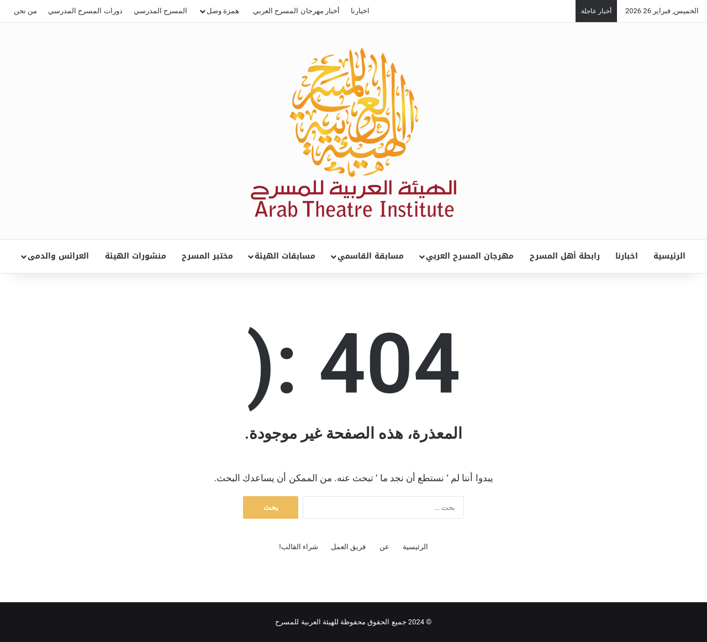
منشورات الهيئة (135, 256)
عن (384, 547)
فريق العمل (348, 547)
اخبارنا (360, 11)
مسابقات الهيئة (285, 256)
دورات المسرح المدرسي (85, 11)
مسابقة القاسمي (370, 256)
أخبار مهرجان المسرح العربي (296, 11)
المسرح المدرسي (160, 11)
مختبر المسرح (207, 256)
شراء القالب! (298, 547)
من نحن (25, 11)
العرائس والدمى (58, 256)
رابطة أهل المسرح (565, 256)
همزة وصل (223, 11)
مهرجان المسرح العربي (470, 256)
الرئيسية (669, 256)
